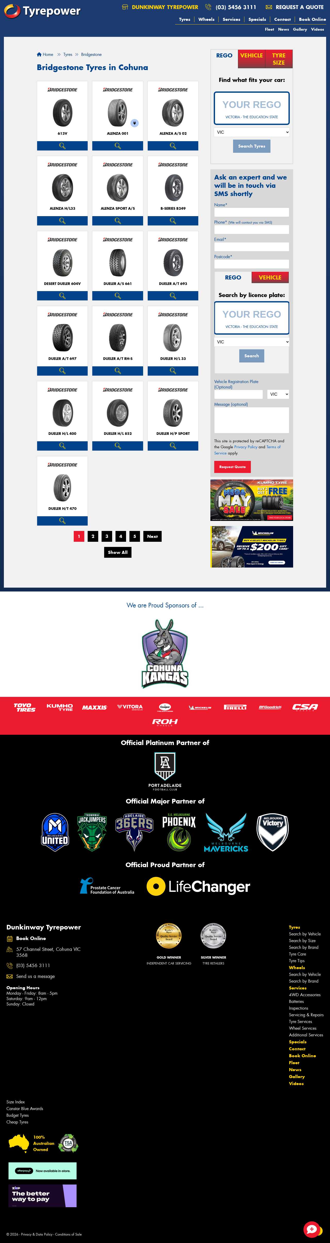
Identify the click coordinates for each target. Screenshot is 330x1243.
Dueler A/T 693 (173, 284)
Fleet (269, 29)
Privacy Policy (245, 447)
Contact (282, 19)
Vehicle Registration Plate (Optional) (236, 384)
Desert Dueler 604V (62, 284)
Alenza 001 (118, 133)
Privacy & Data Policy (36, 1234)
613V (62, 133)
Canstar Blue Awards (24, 1108)
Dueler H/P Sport (173, 434)
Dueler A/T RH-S (118, 359)
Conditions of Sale (68, 1234)
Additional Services (306, 1035)
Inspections (298, 1008)
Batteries (296, 1001)
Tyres (184, 19)
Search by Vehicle (305, 934)
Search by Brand (303, 947)
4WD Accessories (304, 994)
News (283, 29)
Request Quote (232, 466)
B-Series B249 (173, 208)
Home (45, 54)
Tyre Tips (296, 960)
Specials (257, 19)
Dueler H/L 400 (62, 434)
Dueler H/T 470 (62, 508)
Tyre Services (300, 1021)
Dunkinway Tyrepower (160, 7)
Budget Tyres (17, 1115)
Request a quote (295, 7)
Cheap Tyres (17, 1122)
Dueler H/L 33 (173, 359)
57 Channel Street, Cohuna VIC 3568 (48, 952)
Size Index (15, 1102)
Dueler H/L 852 (118, 434)
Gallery (300, 29)
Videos (317, 29)
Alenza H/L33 (62, 208)
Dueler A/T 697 (62, 359)
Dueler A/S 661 (118, 284)
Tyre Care (297, 954)
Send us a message (35, 976)
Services (231, 19)
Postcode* (223, 256)
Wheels (206, 19)
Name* (220, 205)
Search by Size (302, 940)
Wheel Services (302, 1028)
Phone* (243, 222)
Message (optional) (231, 404)
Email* (220, 239)
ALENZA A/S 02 (173, 133)
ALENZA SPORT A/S (118, 208)
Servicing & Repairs (306, 1015)
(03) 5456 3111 (236, 7)
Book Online (312, 19)
